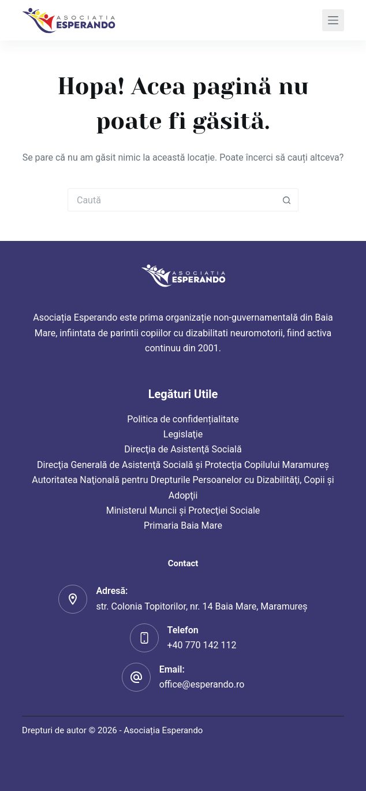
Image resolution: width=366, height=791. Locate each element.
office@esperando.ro (202, 684)
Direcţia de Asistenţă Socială (182, 449)
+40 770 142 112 (202, 645)
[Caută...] (171, 199)
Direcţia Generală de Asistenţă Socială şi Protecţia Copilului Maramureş (183, 464)
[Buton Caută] (286, 199)
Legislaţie (183, 434)
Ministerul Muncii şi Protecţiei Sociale (183, 510)
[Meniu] (333, 20)
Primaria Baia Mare (183, 525)
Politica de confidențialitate (182, 419)
